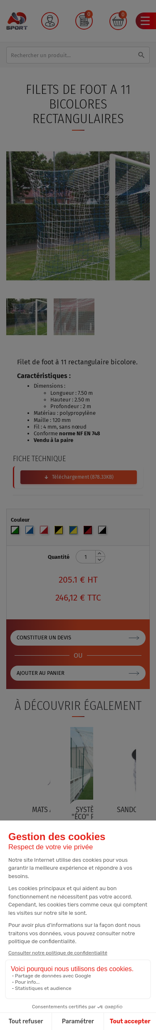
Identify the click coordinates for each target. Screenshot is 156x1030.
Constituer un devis (44, 637)
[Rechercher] (78, 55)
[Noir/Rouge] (89, 532)
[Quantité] (86, 556)
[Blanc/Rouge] (45, 532)
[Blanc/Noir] (103, 532)
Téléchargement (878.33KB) (83, 477)
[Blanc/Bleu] (30, 532)
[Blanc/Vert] (16, 532)
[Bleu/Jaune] (74, 532)
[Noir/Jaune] (59, 532)
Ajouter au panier (40, 673)
